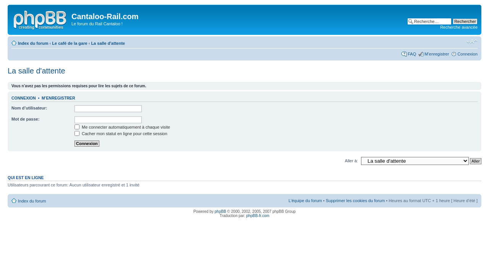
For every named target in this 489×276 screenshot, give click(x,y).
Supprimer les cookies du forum (355, 200)
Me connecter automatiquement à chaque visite (122, 127)
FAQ (412, 54)
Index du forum (33, 43)
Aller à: (351, 160)
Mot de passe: (25, 119)
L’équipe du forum (305, 200)
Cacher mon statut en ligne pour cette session (120, 133)
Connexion (467, 54)
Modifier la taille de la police (472, 41)
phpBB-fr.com (258, 216)
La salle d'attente (108, 43)
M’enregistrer (436, 54)
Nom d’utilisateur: (29, 108)
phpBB (220, 211)
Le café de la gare (69, 43)
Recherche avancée (459, 27)
